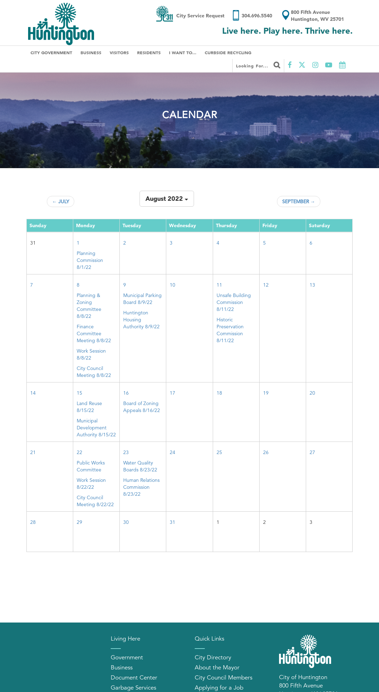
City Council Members (223, 677)
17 (172, 393)
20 (312, 393)
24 (172, 452)
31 (172, 522)
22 (79, 452)
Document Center (134, 677)
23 (126, 452)
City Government (51, 52)
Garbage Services (133, 687)
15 (79, 393)
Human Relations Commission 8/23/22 (141, 487)
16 (126, 393)
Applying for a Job (219, 687)
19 (266, 393)
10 (172, 285)
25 (219, 452)
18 (219, 393)
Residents (149, 52)
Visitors (119, 52)
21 (33, 452)
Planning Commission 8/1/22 (90, 260)
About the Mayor (217, 667)
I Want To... (182, 52)
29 (79, 522)
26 (266, 452)
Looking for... (258, 64)
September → (298, 201)
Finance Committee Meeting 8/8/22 (94, 333)
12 (266, 285)
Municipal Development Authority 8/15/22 (96, 428)
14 (33, 393)
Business (91, 52)
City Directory (213, 657)
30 (126, 522)
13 (312, 285)
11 (219, 285)
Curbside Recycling (228, 52)
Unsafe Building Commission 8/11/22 (234, 302)
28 (33, 522)
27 (312, 452)
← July (60, 201)
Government (127, 657)
